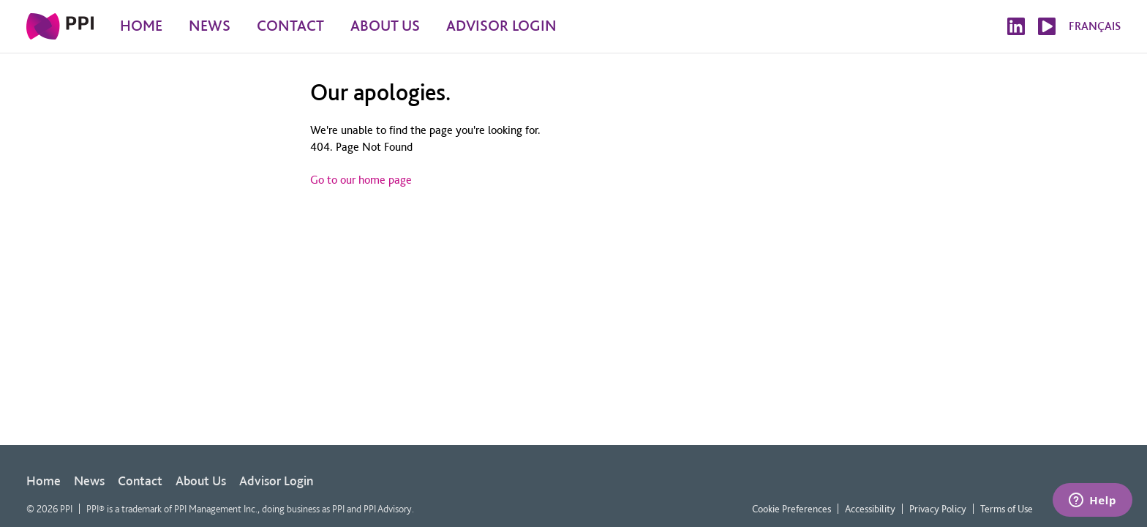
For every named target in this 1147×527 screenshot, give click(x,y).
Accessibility (870, 509)
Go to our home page (361, 180)
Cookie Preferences (791, 509)
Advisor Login (276, 480)
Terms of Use (1006, 509)
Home (43, 480)
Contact (140, 480)
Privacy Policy (937, 509)
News (89, 480)
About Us (201, 480)
